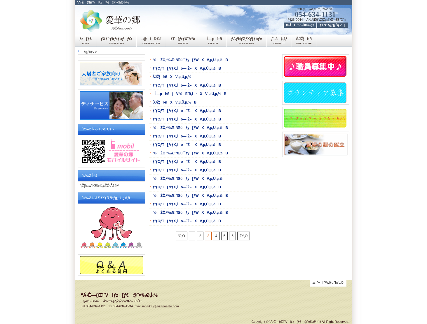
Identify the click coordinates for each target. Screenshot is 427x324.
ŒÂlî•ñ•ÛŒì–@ (300, 25)
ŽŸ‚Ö (244, 236)
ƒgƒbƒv (89, 52)
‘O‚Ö (181, 236)
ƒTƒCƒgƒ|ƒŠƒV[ (333, 25)
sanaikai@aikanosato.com (160, 306)
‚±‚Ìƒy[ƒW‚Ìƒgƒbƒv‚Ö (328, 282)
